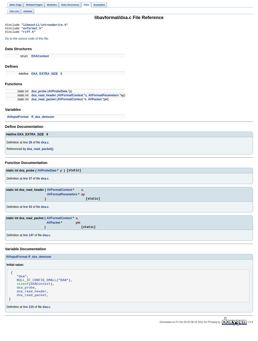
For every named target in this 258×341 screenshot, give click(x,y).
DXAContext (40, 58)
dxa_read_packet (43, 101)
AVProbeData (57, 93)
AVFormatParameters (103, 97)
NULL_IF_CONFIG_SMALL (37, 286)
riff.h (28, 34)
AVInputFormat (18, 119)
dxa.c (45, 144)
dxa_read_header (43, 97)
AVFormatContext (70, 97)
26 (30, 144)
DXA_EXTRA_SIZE (44, 76)
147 (31, 239)
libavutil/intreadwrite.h (44, 25)
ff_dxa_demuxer (42, 119)
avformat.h (32, 30)
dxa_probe (39, 93)
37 (30, 181)
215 (31, 317)
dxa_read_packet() (40, 151)
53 (30, 210)
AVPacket (95, 101)
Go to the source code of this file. (27, 41)
